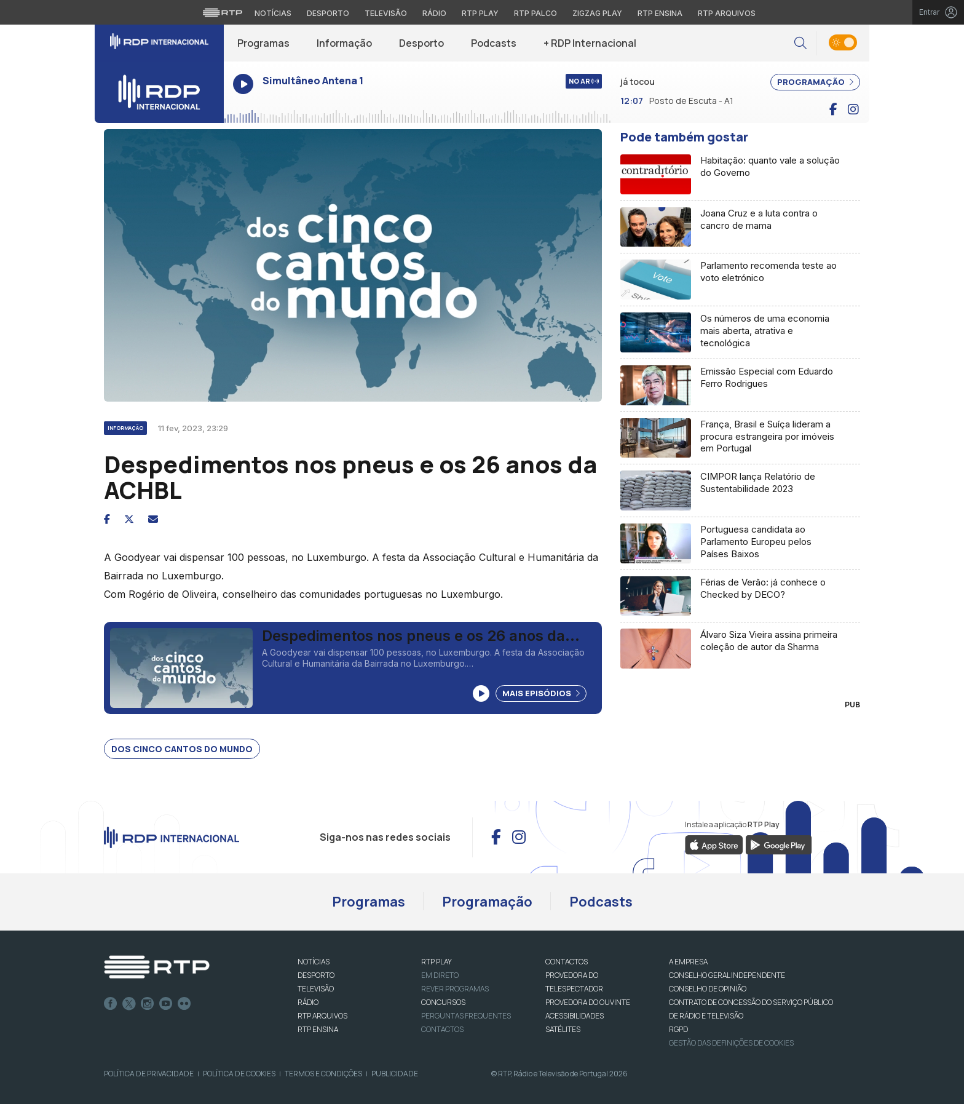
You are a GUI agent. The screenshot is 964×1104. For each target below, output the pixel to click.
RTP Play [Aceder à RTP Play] (480, 13)
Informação (344, 43)
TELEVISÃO (316, 988)
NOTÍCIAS (314, 961)
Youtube (166, 1004)
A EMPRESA (688, 961)
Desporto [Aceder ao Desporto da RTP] (328, 13)
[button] (800, 43)
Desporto (421, 43)
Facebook (110, 1004)
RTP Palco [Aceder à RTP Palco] (535, 13)
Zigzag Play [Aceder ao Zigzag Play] (597, 13)
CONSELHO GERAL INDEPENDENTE (727, 975)
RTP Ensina (318, 1029)
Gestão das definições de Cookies (731, 1043)
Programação (487, 901)
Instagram (147, 1004)
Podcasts (493, 43)
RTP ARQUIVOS (322, 1016)
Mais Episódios (541, 693)
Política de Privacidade (149, 1073)
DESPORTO (316, 975)
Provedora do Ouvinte (587, 1002)
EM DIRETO (440, 975)
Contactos (442, 1029)
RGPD (678, 1029)
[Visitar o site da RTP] (222, 12)
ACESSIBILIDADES (574, 1016)
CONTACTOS (566, 961)
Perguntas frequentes (466, 1016)
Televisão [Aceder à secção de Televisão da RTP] (386, 13)
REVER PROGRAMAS (455, 988)
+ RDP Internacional (589, 43)
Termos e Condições (323, 1073)
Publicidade (394, 1073)
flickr (184, 1004)
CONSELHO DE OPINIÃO (707, 988)
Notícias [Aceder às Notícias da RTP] (273, 13)
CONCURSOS (443, 1002)
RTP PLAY (436, 961)
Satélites (562, 1029)
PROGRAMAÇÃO (815, 81)
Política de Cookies (239, 1073)
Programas (263, 43)
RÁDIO (308, 1002)
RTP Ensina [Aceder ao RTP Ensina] (660, 13)
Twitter (129, 1004)
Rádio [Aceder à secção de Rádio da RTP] (434, 13)
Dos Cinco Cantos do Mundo (182, 749)
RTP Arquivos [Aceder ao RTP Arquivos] (727, 13)
